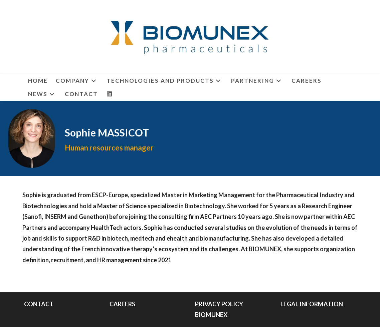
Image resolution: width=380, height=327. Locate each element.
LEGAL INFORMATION (311, 304)
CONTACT (38, 304)
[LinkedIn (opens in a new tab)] (110, 94)
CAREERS (122, 304)
